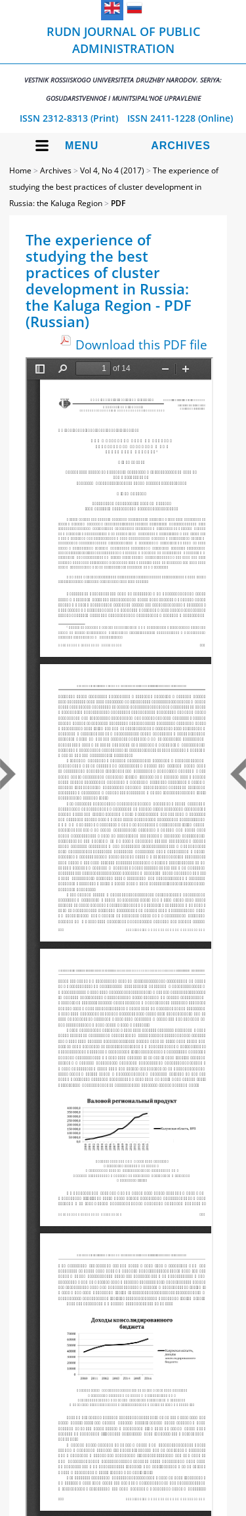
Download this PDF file (141, 344)
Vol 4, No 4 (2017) (112, 170)
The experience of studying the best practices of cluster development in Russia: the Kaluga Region (113, 187)
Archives (181, 145)
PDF (118, 203)
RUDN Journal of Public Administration (123, 63)
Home (20, 170)
